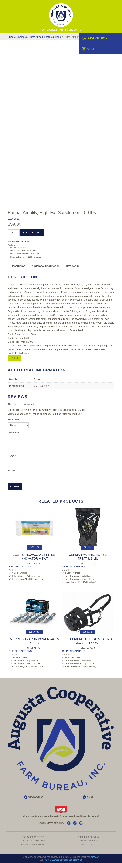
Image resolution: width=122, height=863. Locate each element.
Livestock (22, 36)
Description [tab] (18, 265)
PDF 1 (14, 358)
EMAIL (90, 797)
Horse (32, 36)
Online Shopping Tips (33, 841)
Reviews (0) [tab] (73, 265)
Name (12, 455)
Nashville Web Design (56, 860)
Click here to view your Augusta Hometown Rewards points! (61, 816)
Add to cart (32, 232)
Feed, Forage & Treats (49, 36)
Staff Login (88, 844)
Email (11, 470)
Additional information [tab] (46, 265)
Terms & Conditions (33, 837)
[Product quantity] (14, 232)
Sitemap (95, 857)
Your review (15, 432)
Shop (12, 36)
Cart (88, 48)
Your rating (15, 419)
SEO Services (75, 860)
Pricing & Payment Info (34, 844)
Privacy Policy (88, 841)
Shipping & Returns (88, 837)
